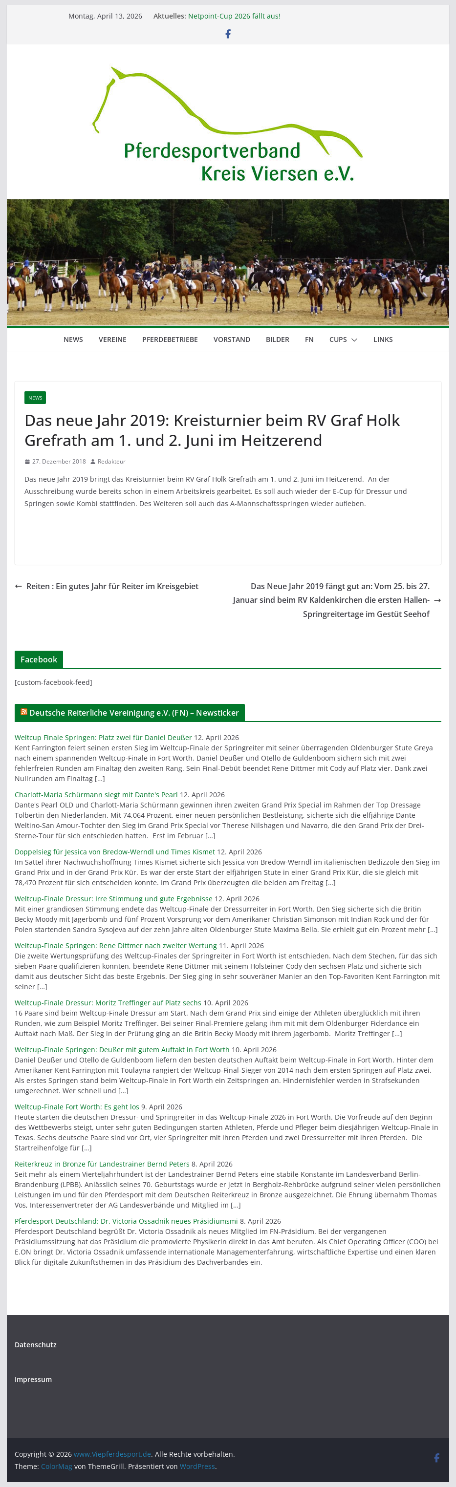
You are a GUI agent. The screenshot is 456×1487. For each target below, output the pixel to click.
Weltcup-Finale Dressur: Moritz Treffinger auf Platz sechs (108, 1002)
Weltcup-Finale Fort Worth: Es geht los (77, 1106)
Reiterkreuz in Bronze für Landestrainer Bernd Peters (102, 1163)
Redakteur (112, 461)
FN (309, 339)
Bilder (277, 339)
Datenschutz (36, 1344)
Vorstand (232, 339)
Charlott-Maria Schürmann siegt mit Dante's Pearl (96, 794)
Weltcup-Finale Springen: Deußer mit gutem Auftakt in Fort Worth (122, 1049)
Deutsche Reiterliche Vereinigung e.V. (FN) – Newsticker (134, 712)
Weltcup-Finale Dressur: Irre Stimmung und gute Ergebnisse (114, 898)
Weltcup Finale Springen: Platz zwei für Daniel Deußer (103, 737)
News (73, 339)
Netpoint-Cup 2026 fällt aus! (234, 16)
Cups (338, 339)
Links (383, 339)
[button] (352, 340)
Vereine (113, 339)
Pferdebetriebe (170, 339)
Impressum (33, 1379)
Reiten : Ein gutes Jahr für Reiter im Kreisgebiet (106, 586)
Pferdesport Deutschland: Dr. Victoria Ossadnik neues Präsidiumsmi (126, 1221)
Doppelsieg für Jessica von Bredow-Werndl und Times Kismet (115, 851)
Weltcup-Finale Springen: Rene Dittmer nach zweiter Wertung (116, 945)
